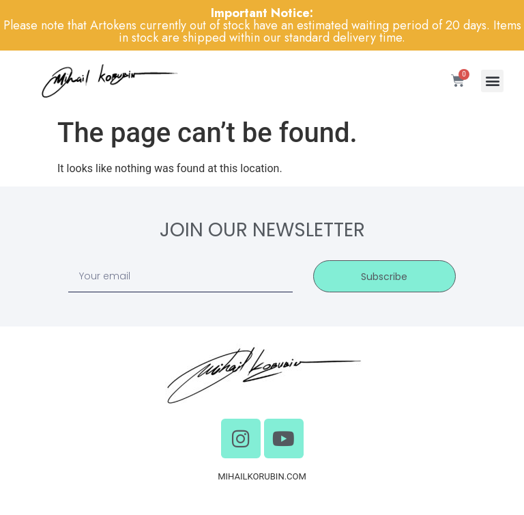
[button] (492, 81)
